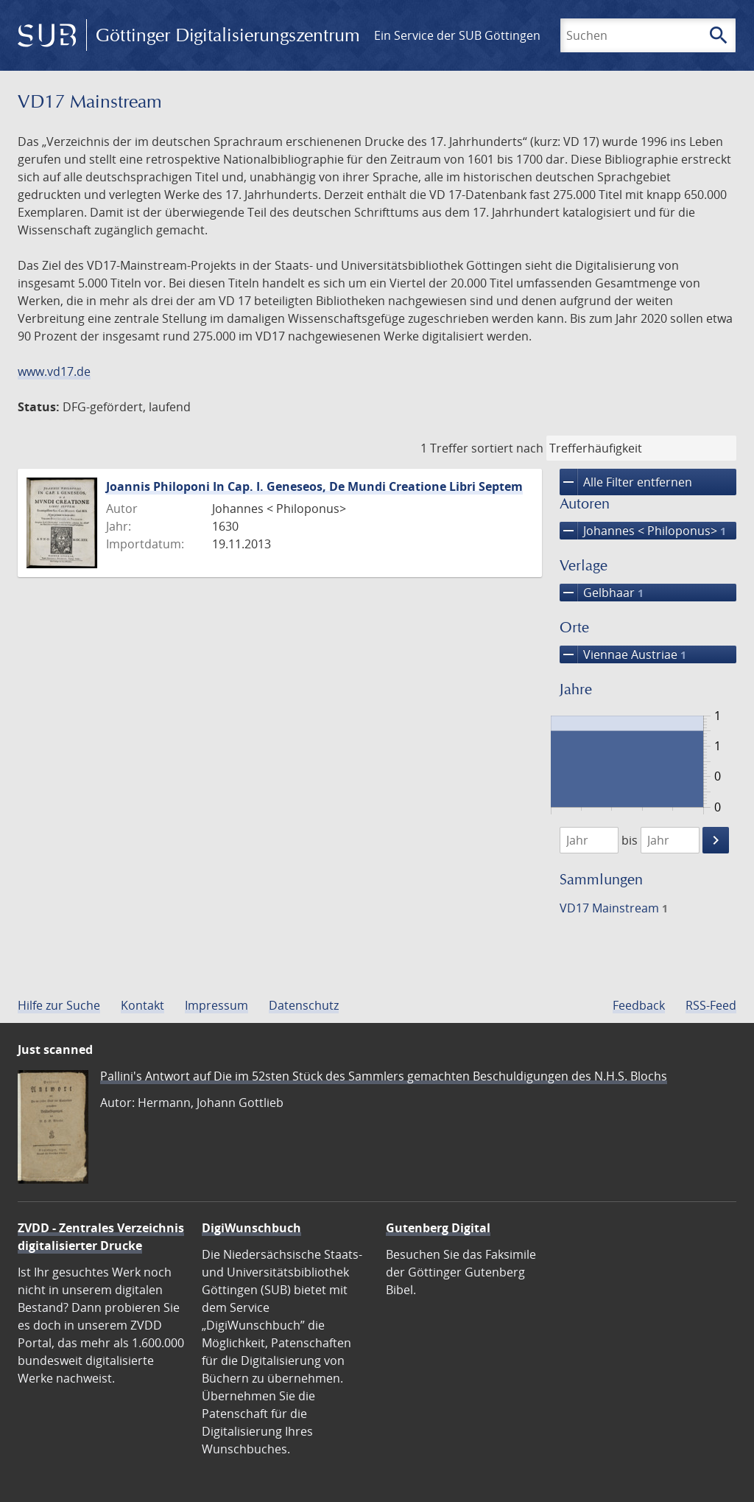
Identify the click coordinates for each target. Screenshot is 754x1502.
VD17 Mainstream (614, 908)
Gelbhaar (602, 592)
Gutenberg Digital (438, 1228)
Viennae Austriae (623, 654)
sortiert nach (507, 448)
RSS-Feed (711, 1005)
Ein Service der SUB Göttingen (457, 35)
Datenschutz (304, 1005)
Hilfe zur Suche (59, 1005)
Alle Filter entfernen (626, 482)
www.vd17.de (54, 371)
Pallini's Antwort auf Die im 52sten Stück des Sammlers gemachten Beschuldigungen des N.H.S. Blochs (383, 1076)
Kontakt (142, 1005)
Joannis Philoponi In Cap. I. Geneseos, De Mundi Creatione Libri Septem (314, 486)
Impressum (216, 1005)
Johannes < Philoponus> (643, 530)
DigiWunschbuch (251, 1228)
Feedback (639, 1005)
